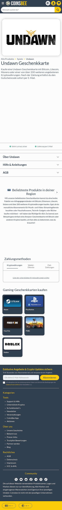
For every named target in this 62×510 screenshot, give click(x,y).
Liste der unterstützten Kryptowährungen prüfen (31, 278)
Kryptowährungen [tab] (12, 265)
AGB (5, 172)
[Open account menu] (53, 3)
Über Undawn (11, 157)
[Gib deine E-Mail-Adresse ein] (21, 377)
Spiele (20, 59)
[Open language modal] (48, 3)
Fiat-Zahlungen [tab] (49, 266)
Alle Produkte (7, 59)
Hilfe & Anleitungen (15, 164)
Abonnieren (49, 377)
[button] (3, 3)
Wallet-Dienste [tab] (31, 266)
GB (25, 505)
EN (9, 505)
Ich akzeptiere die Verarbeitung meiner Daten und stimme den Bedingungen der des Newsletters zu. (31, 383)
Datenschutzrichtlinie (13, 384)
